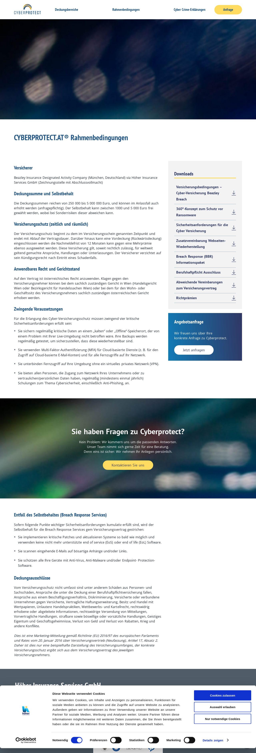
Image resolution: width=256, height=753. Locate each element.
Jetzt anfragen (194, 350)
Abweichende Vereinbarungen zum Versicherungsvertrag (199, 285)
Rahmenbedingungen (126, 9)
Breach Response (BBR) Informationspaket (194, 259)
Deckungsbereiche (66, 9)
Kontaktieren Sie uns (128, 465)
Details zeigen (213, 745)
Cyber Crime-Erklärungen (189, 9)
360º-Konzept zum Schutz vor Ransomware (199, 211)
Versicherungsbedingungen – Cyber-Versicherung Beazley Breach (199, 193)
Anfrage (228, 9)
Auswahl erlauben (222, 712)
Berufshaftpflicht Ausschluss (198, 272)
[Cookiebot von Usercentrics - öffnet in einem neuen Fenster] (25, 745)
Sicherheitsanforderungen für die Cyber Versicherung (202, 227)
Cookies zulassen (222, 700)
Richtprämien (186, 298)
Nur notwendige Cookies (222, 723)
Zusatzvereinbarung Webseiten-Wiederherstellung (201, 243)
